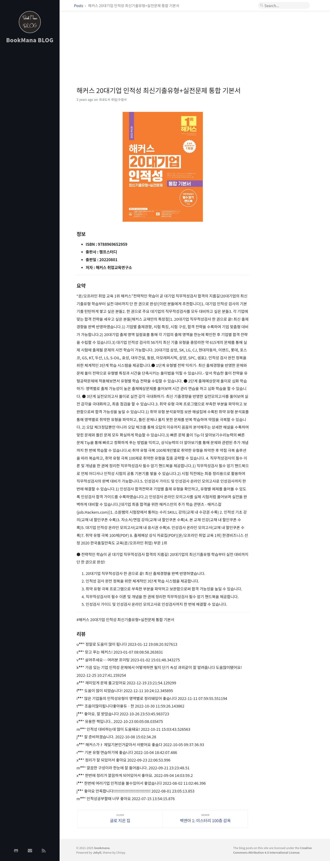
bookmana (102, 848)
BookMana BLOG (30, 40)
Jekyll (97, 852)
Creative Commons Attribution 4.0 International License (272, 850)
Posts (79, 5)
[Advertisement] (30, 120)
